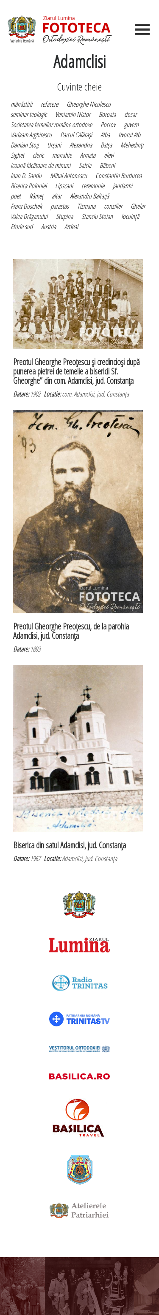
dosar (130, 114)
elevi (109, 155)
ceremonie (92, 185)
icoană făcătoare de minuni (40, 165)
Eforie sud (22, 226)
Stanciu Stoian (97, 216)
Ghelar (138, 206)
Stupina (64, 216)
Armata (87, 155)
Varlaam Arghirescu (31, 134)
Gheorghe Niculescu (89, 104)
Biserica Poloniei (29, 185)
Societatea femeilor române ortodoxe (51, 124)
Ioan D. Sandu (26, 175)
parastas (59, 206)
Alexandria (81, 145)
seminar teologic (29, 114)
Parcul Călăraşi (76, 134)
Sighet (17, 155)
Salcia (85, 165)
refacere (49, 104)
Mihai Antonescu (68, 175)
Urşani (54, 145)
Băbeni (107, 165)
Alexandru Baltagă (89, 196)
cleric (38, 155)
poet (16, 196)
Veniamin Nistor (72, 114)
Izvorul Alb (129, 134)
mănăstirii (21, 104)
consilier (113, 206)
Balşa (106, 145)
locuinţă (130, 216)
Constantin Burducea (118, 175)
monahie (62, 155)
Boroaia (107, 114)
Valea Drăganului (29, 216)
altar (56, 196)
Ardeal (71, 226)
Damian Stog (25, 145)
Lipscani (64, 185)
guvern (131, 124)
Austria (48, 226)
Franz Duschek (26, 206)
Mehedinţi (131, 145)
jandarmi (122, 185)
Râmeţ (36, 196)
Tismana (86, 206)
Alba (105, 134)
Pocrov (107, 124)
